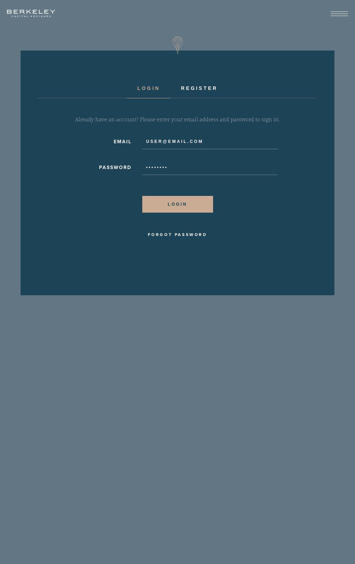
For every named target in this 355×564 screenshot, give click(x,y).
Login (148, 88)
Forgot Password (177, 235)
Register (199, 88)
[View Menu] (339, 14)
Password (115, 167)
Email (122, 141)
